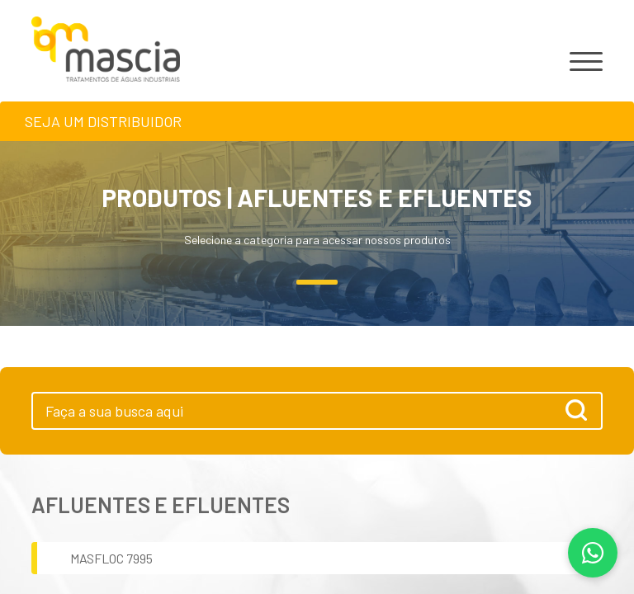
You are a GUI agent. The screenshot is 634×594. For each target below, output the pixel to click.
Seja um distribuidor (103, 121)
